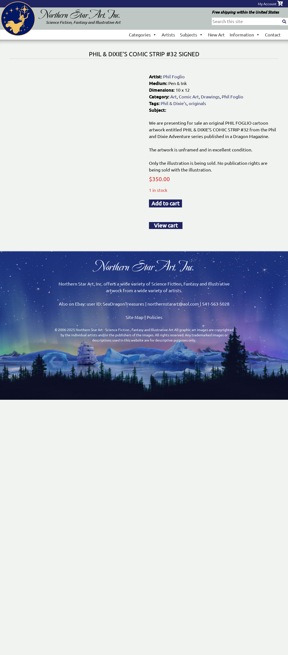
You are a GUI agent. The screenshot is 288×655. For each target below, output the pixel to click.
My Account (267, 3)
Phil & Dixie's (174, 103)
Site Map (135, 317)
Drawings (210, 96)
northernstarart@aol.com (173, 303)
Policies (154, 317)
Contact (273, 34)
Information (245, 34)
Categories (143, 34)
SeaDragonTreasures (123, 303)
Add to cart (165, 203)
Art (173, 96)
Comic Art (189, 96)
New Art (216, 34)
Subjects (191, 34)
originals (197, 103)
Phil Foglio (174, 76)
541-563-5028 (215, 303)
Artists (168, 34)
